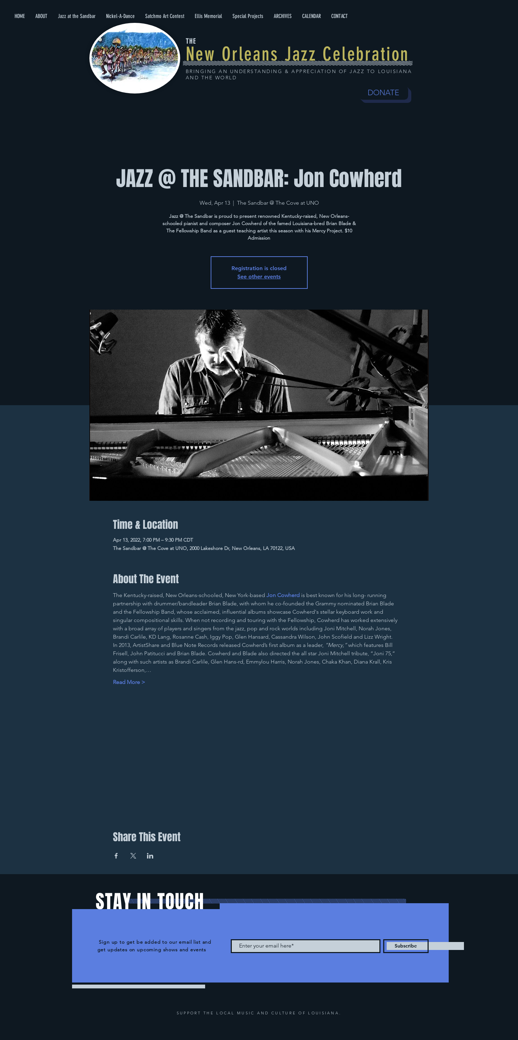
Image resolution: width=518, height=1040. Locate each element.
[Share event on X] (133, 856)
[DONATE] (383, 93)
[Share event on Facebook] (116, 856)
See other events (259, 276)
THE (191, 41)
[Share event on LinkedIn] (150, 856)
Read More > (129, 682)
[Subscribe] (406, 946)
